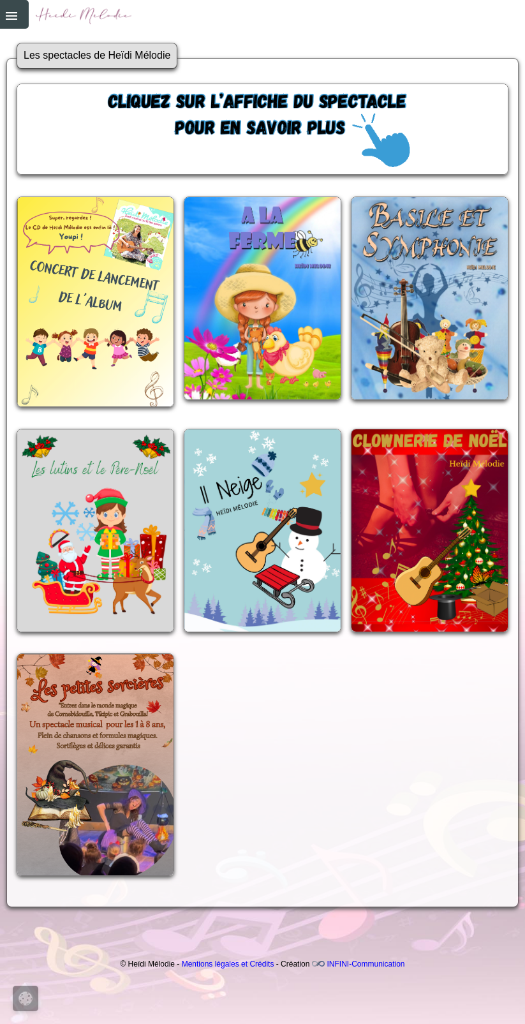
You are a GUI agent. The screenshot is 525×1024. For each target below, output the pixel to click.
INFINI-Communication (366, 964)
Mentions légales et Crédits (228, 964)
